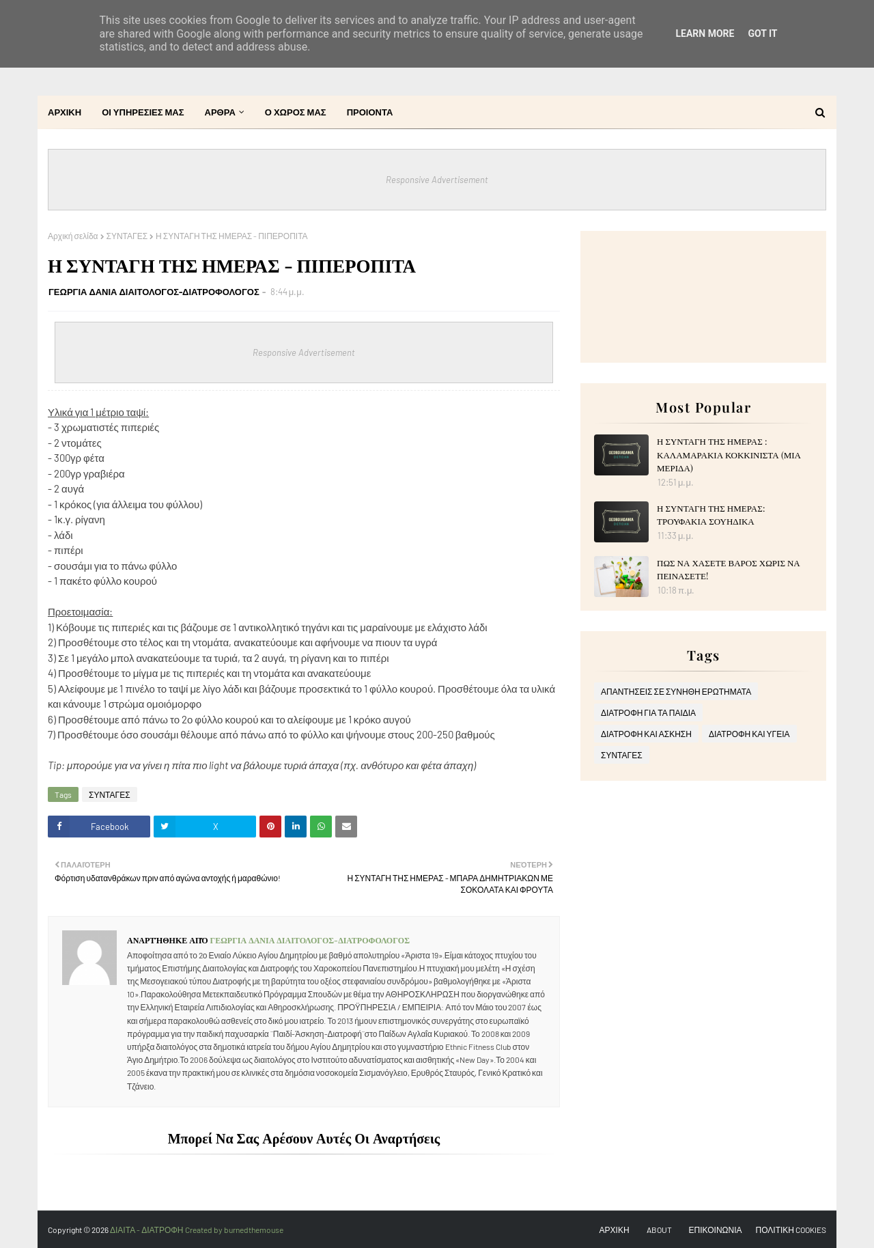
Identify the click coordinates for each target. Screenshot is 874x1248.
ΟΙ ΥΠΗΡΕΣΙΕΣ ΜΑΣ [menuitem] (143, 112)
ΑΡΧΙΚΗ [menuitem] (64, 112)
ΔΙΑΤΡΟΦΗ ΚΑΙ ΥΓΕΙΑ (749, 733)
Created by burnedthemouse (234, 1229)
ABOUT (659, 1229)
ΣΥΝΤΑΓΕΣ (127, 235)
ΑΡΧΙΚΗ (615, 1229)
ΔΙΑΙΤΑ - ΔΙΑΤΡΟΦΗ (147, 1229)
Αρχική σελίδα (73, 235)
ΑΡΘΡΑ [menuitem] (220, 112)
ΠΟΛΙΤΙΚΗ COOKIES (791, 1229)
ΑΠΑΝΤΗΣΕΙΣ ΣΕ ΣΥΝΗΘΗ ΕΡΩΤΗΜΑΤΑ (676, 691)
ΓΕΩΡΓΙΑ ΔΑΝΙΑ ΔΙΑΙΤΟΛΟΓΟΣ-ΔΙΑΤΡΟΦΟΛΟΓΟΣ (153, 291)
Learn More (704, 33)
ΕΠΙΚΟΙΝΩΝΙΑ (715, 1229)
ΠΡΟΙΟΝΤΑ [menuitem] (370, 112)
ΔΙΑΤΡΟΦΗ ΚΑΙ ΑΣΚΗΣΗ (646, 733)
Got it (762, 33)
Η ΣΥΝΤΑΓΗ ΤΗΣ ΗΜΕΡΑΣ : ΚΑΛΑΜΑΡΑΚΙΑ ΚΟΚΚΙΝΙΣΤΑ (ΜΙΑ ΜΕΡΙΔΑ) (729, 454)
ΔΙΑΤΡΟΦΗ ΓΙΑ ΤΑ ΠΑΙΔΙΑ (648, 712)
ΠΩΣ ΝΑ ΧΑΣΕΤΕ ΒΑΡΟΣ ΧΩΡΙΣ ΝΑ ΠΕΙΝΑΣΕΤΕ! (728, 569)
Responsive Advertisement (437, 179)
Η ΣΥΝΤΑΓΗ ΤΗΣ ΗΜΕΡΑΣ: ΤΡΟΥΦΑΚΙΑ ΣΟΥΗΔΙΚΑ (711, 514)
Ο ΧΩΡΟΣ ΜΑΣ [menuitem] (295, 112)
